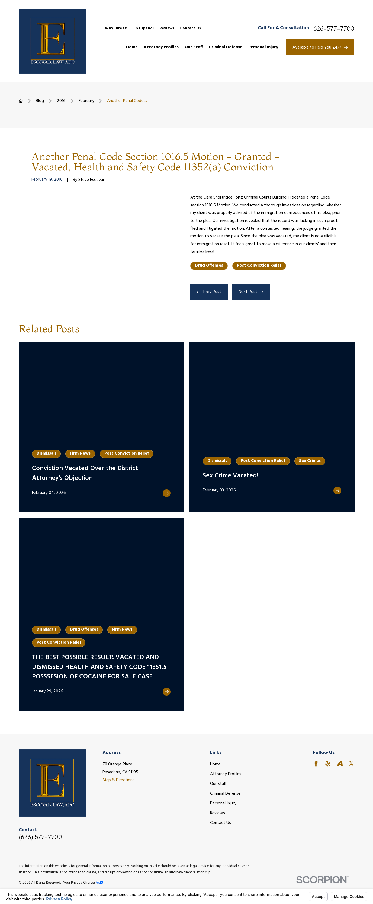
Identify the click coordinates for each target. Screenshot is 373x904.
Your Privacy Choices (83, 883)
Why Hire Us (116, 28)
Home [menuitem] (132, 47)
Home (215, 764)
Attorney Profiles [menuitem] (161, 47)
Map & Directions (118, 780)
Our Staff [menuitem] (194, 47)
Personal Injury (223, 803)
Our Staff (218, 783)
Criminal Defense (225, 793)
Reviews (166, 28)
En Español (143, 28)
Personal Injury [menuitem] (263, 47)
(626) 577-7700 (40, 837)
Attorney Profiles (225, 774)
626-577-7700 (333, 28)
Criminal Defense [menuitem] (225, 47)
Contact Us (190, 28)
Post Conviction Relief (259, 265)
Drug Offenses (209, 265)
